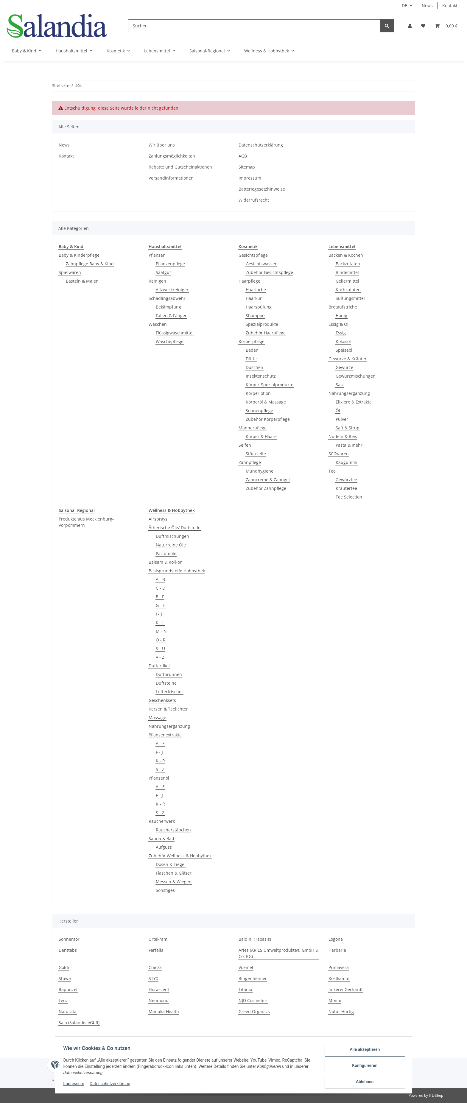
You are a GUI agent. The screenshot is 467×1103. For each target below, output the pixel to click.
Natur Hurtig (341, 1011)
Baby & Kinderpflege (79, 255)
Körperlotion (258, 393)
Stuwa (65, 978)
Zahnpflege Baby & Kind (90, 264)
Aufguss (164, 847)
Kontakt (449, 5)
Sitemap (247, 167)
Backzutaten (348, 264)
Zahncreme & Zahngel (268, 479)
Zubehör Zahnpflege (266, 488)
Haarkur (254, 298)
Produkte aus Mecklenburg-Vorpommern (86, 522)
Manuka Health (164, 1011)
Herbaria (337, 950)
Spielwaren (70, 272)
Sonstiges (165, 890)
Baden (252, 350)
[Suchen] (254, 25)
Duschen (254, 367)
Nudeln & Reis (343, 436)
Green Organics (254, 1011)
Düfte (251, 359)
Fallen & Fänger (171, 315)
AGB (243, 156)
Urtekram (158, 939)
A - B (160, 579)
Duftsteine (166, 683)
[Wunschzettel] (423, 25)
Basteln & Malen (82, 281)
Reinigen (157, 281)
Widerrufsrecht (254, 200)
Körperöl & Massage (266, 402)
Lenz (63, 1000)
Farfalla (156, 950)
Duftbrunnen (169, 674)
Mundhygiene (259, 471)
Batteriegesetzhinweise (262, 189)
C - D (160, 588)
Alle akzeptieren (363, 1051)
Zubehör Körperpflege (268, 419)
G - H (161, 605)
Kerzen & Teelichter (168, 709)
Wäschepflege (169, 341)
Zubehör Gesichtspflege (269, 272)
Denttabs (68, 950)
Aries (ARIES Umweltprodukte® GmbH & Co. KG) (278, 953)
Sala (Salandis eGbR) (79, 1022)
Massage (157, 717)
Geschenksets (162, 700)
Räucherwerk (162, 821)
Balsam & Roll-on (166, 562)
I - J (159, 614)
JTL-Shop (436, 1095)
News (427, 5)
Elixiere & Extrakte (354, 402)
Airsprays (158, 519)
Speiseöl (344, 350)
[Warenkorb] (446, 25)
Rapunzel (68, 989)
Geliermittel (347, 281)
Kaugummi (346, 462)
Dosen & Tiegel (171, 864)
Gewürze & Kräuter (348, 359)
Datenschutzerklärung (111, 1084)
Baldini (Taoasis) (255, 939)
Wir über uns (162, 145)
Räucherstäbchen (173, 830)
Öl (338, 410)
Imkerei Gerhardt (346, 989)
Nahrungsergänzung (349, 393)
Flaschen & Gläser (174, 873)
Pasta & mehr (349, 445)
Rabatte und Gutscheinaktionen (180, 167)
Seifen (245, 445)
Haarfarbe (256, 289)
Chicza (155, 967)
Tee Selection (349, 497)
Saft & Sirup (347, 428)
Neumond (159, 1000)
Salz (340, 384)
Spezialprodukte (262, 324)
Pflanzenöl (159, 778)
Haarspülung (259, 307)
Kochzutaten (348, 289)
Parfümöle (166, 553)
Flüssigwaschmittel (175, 333)
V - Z (160, 657)
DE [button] (404, 5)
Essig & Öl (338, 324)
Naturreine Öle (171, 545)
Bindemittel (347, 272)
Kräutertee (346, 488)
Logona (336, 939)
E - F (160, 596)
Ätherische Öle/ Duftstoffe (174, 527)
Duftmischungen (172, 536)
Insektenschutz (261, 376)
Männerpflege (253, 428)
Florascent (159, 989)
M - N (161, 631)
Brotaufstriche (343, 307)
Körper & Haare (261, 436)
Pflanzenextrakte (165, 735)
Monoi (335, 1000)
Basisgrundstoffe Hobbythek (177, 571)
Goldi (64, 967)
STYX (153, 978)
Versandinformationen (171, 178)
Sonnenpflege (259, 410)
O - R (161, 640)
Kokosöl (343, 341)
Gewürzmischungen (356, 376)
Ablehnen (363, 1081)
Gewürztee (346, 479)
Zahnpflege (250, 462)
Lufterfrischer (169, 691)
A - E (160, 743)
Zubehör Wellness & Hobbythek (180, 856)
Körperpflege (251, 341)
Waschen (158, 324)
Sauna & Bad (161, 838)
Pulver (342, 419)
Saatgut (163, 272)
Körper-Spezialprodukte (269, 384)
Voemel (246, 967)
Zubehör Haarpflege (266, 333)
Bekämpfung (168, 307)
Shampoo (255, 315)
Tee (332, 471)
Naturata (68, 1011)
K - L (160, 622)
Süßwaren (339, 454)
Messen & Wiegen (174, 881)
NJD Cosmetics (253, 1000)
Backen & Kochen (346, 255)
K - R (160, 761)
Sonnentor (69, 939)
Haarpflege (249, 281)
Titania (245, 989)
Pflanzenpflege (170, 264)
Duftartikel (159, 666)
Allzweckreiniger (172, 289)
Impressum (75, 1084)
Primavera (339, 967)
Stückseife (256, 454)
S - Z (160, 769)
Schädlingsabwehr (167, 298)
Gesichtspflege (253, 255)
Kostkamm (339, 978)
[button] (409, 25)
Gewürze (344, 367)
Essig (341, 333)
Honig (341, 315)
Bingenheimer (253, 978)
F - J (159, 752)
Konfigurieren (363, 1066)
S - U (160, 648)
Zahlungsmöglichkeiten (172, 156)
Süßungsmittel (350, 298)
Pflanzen (157, 255)
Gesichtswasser (261, 264)
